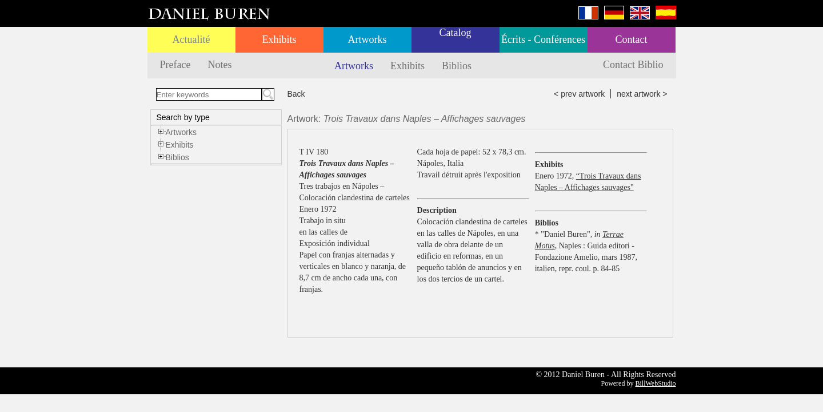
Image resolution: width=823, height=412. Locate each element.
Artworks (367, 39)
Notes (219, 64)
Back (296, 93)
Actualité (191, 39)
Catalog (456, 32)
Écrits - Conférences (543, 39)
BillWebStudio (655, 383)
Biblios (457, 66)
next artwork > (642, 93)
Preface (175, 64)
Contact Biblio (633, 64)
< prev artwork (579, 93)
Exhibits (279, 39)
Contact (632, 39)
